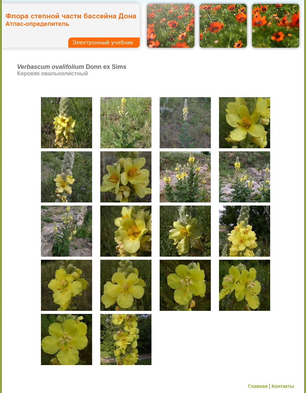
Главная (257, 386)
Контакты (283, 386)
